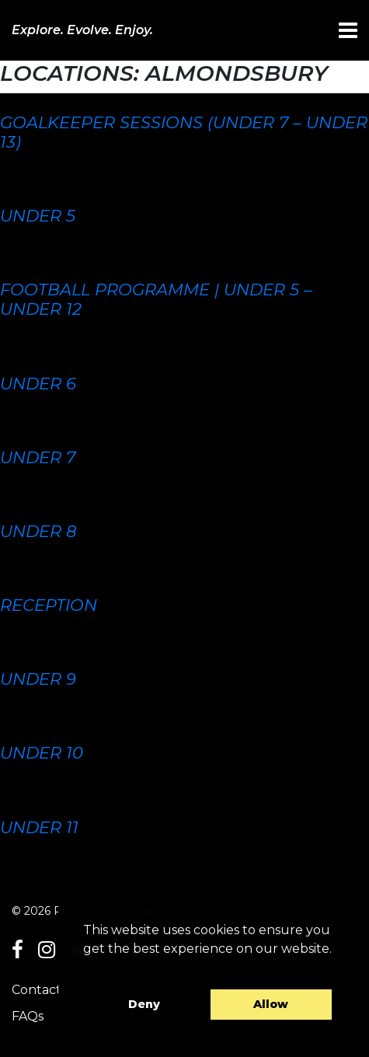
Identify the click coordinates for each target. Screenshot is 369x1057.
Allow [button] (270, 1004)
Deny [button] (144, 1004)
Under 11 (39, 827)
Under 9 (38, 679)
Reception (48, 605)
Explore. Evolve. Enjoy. (82, 30)
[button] (85, 968)
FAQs (28, 1016)
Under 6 (38, 383)
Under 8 (38, 531)
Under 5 (37, 215)
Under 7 (37, 457)
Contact (36, 989)
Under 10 (41, 752)
